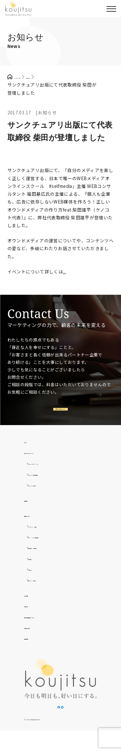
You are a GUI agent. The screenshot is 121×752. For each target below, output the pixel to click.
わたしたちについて (45, 462)
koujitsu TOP (29, 77)
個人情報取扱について (47, 627)
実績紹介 (33, 510)
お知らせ (33, 616)
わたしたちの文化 (46, 495)
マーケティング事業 (48, 536)
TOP (29, 452)
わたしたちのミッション (53, 473)
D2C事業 (37, 579)
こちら (70, 271)
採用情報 (33, 648)
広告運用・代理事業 (48, 558)
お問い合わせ (38, 637)
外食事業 (37, 568)
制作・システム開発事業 (53, 547)
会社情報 (33, 605)
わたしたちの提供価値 (51, 484)
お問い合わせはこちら (59, 414)
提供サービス (38, 525)
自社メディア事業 (46, 590)
